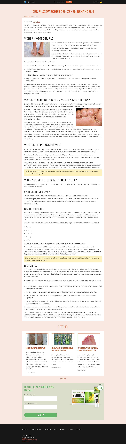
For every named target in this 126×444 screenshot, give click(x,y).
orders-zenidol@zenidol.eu (28, 437)
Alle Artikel (63, 378)
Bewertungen (47, 429)
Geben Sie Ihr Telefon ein (30, 403)
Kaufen (40, 415)
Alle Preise (78, 429)
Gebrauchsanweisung (35, 429)
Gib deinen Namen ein (29, 395)
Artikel (56, 429)
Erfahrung (25, 429)
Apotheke (62, 429)
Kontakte (70, 429)
